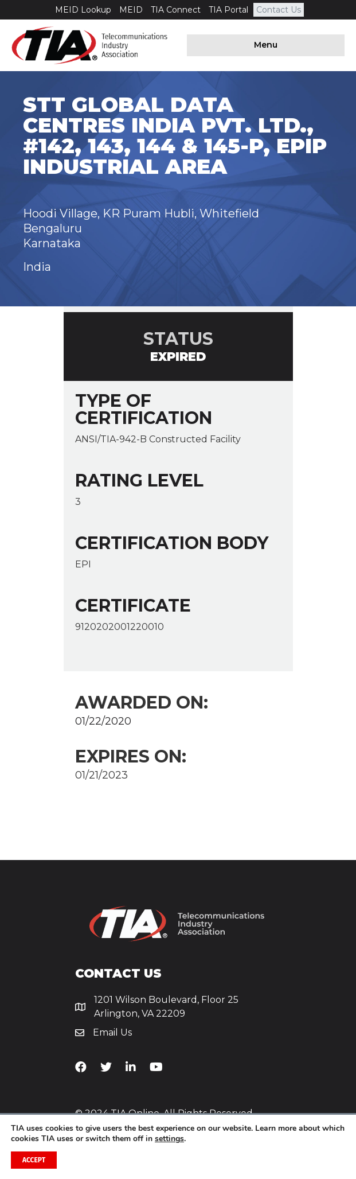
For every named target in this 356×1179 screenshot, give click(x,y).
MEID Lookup (83, 10)
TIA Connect (176, 10)
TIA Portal (228, 10)
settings (169, 1139)
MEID (131, 10)
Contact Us (278, 10)
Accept (33, 1160)
